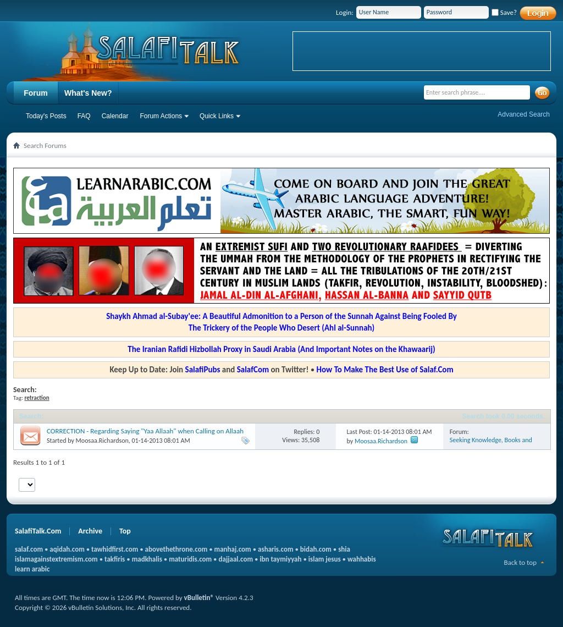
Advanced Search (524, 114)
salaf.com (29, 549)
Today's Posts (46, 116)
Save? (504, 12)
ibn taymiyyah (280, 559)
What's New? (88, 93)
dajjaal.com (236, 559)
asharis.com (275, 549)
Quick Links (217, 116)
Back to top (520, 562)
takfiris (114, 559)
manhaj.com (232, 549)
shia (344, 549)
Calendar (115, 116)
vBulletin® (199, 597)
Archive (90, 531)
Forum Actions (161, 116)
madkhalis (147, 559)
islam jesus (324, 559)
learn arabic (32, 569)
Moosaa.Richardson (102, 440)
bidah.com (316, 549)
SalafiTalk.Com (38, 531)
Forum (36, 93)
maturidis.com (190, 559)
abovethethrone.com (176, 549)
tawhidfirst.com (114, 549)
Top (125, 531)
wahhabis (361, 559)
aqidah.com (66, 549)
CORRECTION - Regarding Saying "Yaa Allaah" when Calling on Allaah (145, 431)
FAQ (84, 116)
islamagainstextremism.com (56, 559)
